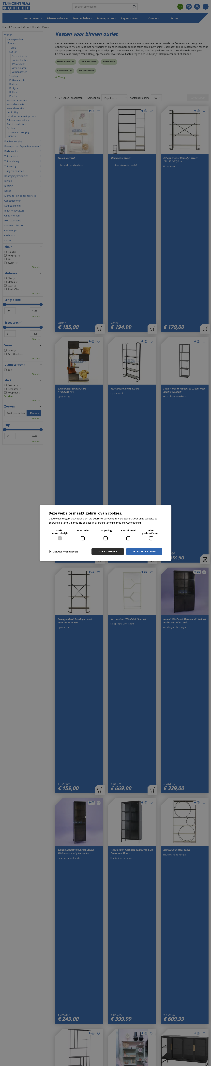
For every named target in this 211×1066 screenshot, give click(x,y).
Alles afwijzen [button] (108, 551)
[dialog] (105, 533)
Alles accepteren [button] (144, 551)
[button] (63, 551)
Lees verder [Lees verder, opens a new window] (149, 522)
